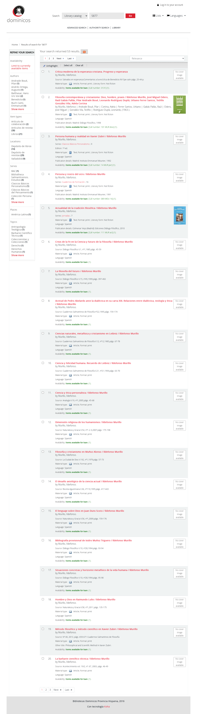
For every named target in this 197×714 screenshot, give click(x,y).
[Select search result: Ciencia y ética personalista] (43, 392)
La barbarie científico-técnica (82, 658)
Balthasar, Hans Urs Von (20, 95)
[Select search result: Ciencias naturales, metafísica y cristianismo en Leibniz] (43, 333)
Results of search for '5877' (34, 44)
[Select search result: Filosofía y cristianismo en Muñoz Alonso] (43, 452)
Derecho (16, 245)
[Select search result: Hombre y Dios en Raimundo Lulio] (43, 599)
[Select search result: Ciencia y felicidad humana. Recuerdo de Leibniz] (43, 363)
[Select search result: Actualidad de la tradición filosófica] (43, 208)
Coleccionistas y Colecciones (20, 241)
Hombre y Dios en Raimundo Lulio (85, 599)
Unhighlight (50, 65)
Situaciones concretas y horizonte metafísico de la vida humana (102, 570)
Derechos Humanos (16, 250)
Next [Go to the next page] (61, 58)
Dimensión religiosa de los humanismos (88, 422)
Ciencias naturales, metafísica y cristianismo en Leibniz (97, 333)
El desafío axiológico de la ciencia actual (88, 481)
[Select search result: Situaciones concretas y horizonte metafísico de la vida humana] (43, 570)
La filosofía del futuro (78, 271)
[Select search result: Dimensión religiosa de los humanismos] (43, 422)
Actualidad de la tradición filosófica (86, 208)
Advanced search (76, 27)
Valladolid (16, 158)
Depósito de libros (21, 146)
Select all (68, 65)
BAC (13, 171)
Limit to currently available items (20, 67)
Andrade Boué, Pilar (19, 82)
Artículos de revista (22, 127)
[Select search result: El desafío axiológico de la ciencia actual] (43, 481)
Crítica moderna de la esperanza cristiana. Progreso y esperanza (91, 71)
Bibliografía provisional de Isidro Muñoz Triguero (93, 540)
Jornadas (66, 215)
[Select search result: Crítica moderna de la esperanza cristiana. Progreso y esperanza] (43, 71)
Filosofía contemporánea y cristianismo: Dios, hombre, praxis (111, 100)
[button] (158, 16)
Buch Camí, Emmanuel (17, 104)
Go (130, 15)
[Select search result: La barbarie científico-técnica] (43, 658)
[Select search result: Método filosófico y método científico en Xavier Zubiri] (43, 629)
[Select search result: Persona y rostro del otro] (43, 174)
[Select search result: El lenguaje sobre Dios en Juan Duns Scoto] (43, 511)
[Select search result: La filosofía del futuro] (43, 271)
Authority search (99, 27)
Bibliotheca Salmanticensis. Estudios (20, 177)
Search (55, 15)
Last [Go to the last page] (71, 58)
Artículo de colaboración (18, 123)
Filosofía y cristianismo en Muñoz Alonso (89, 451)
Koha (107, 706)
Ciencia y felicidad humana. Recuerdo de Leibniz (93, 363)
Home (15, 44)
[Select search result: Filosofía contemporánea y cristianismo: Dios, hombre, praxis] (43, 97)
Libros (14, 134)
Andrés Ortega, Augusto (19, 88)
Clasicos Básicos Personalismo (20, 185)
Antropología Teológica (18, 228)
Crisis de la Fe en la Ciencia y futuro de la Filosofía (94, 241)
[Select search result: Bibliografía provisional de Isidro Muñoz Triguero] (43, 540)
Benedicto (16, 99)
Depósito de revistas (18, 154)
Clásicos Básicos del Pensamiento (20, 191)
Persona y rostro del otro (80, 174)
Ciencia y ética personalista (81, 392)
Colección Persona (21, 196)
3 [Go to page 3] (53, 58)
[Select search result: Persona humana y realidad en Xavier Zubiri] (43, 136)
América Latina (19, 214)
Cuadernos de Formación (73, 182)
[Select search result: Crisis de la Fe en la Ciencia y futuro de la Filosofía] (43, 241)
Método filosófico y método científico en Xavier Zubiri (96, 629)
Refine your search (22, 52)
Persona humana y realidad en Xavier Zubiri (90, 136)
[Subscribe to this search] (84, 51)
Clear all (79, 65)
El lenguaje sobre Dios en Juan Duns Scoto (89, 510)
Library (116, 27)
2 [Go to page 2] (49, 58)
